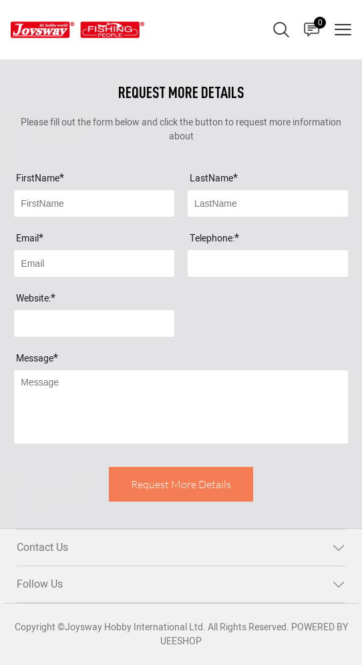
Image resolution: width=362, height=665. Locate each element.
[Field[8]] (268, 203)
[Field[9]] (94, 263)
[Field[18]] (94, 323)
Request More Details (181, 484)
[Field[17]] (268, 263)
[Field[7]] (94, 203)
